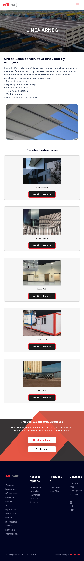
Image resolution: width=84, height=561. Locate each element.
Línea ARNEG (55, 487)
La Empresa (35, 495)
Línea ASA (54, 491)
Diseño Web (60, 555)
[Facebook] (71, 502)
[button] (42, 194)
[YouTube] (72, 509)
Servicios (34, 498)
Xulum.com (75, 555)
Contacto (34, 502)
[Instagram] (72, 506)
